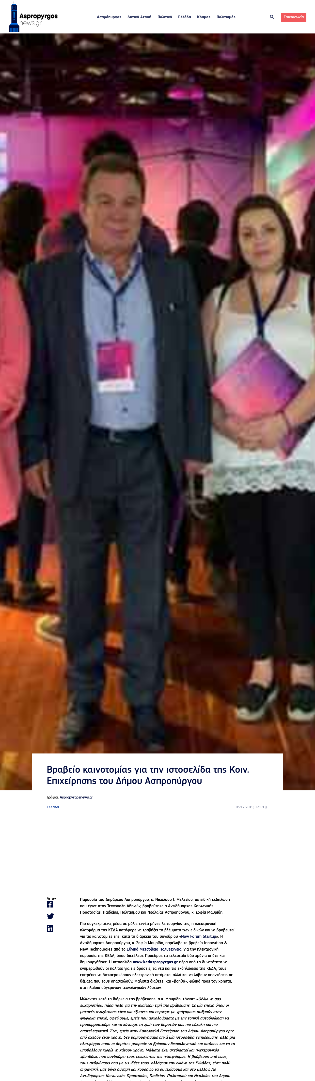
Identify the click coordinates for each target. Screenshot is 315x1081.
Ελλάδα (184, 17)
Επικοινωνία (294, 17)
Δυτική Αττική (139, 17)
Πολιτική (165, 17)
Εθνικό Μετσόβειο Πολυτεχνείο (154, 949)
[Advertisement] (157, 853)
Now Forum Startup (198, 937)
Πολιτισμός (226, 17)
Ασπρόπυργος (109, 17)
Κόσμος (203, 17)
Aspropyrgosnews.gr (76, 797)
